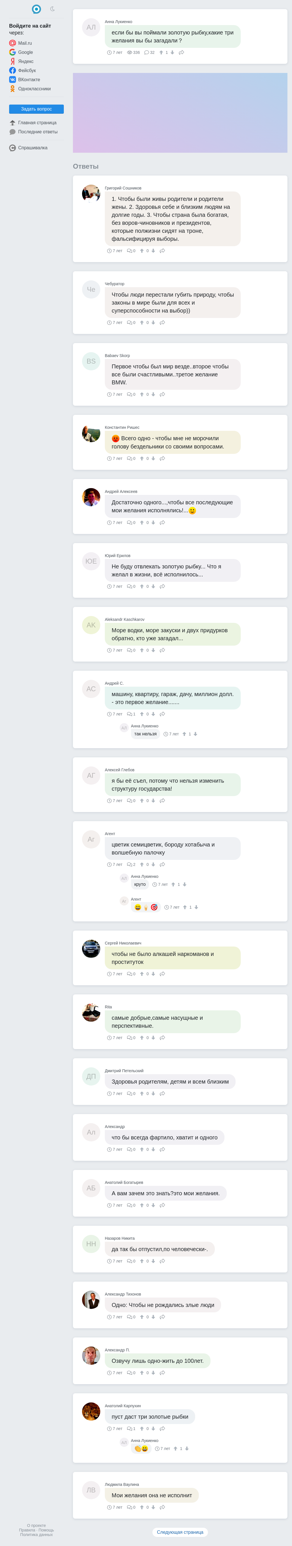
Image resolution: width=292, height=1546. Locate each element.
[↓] (171, 52)
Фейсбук (22, 70)
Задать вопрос (36, 109)
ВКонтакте (24, 79)
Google (21, 52)
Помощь (46, 1530)
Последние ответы (33, 132)
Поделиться (181, 52)
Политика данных (36, 1534)
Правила (27, 1530)
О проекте (36, 1525)
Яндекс (21, 61)
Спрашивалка (28, 147)
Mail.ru (20, 43)
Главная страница (32, 122)
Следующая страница (180, 1532)
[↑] (162, 52)
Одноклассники (30, 88)
